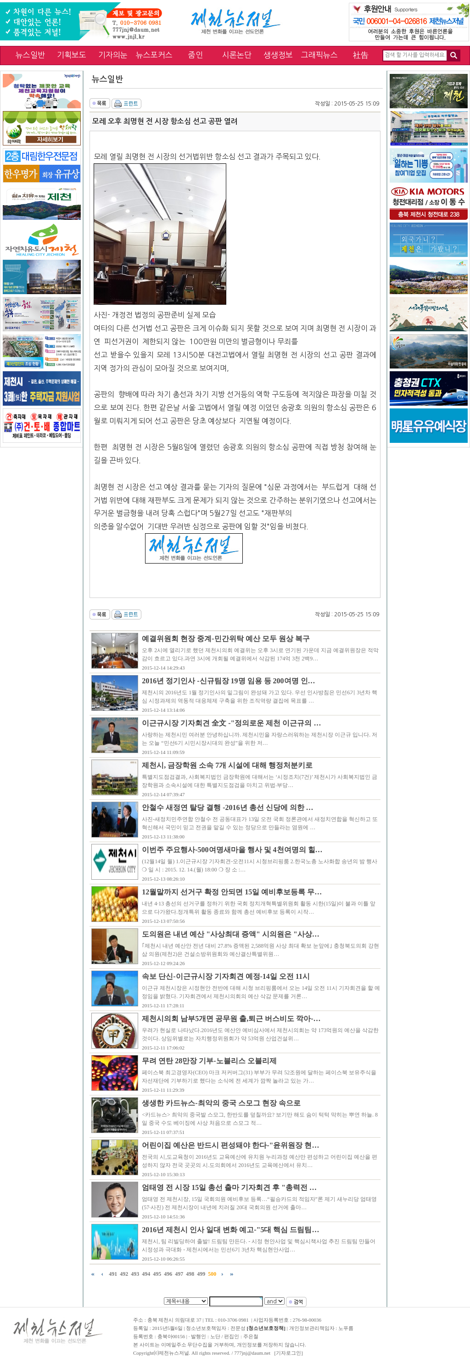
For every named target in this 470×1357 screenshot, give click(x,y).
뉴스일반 (30, 55)
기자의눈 (113, 55)
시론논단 (237, 55)
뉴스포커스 (154, 55)
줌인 (195, 55)
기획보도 (71, 55)
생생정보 (278, 55)
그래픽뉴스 (319, 55)
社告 (361, 55)
